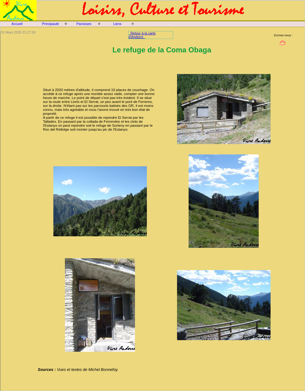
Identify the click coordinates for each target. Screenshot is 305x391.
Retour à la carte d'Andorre (142, 35)
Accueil (17, 24)
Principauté (50, 24)
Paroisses (83, 24)
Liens (117, 24)
